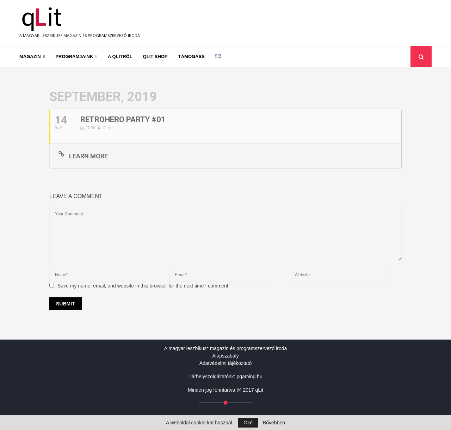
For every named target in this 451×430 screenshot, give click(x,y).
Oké (248, 422)
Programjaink (74, 56)
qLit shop (155, 56)
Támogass (191, 56)
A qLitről (120, 56)
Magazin (30, 56)
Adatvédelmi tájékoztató (225, 363)
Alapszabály (225, 356)
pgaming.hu (249, 376)
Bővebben (274, 422)
